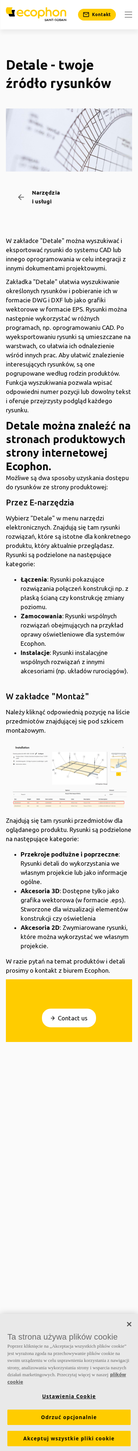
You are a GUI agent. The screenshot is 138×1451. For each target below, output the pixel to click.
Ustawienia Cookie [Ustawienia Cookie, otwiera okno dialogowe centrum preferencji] (69, 1398)
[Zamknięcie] (129, 1326)
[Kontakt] (97, 15)
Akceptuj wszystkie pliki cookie (68, 1440)
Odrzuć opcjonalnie (69, 1419)
